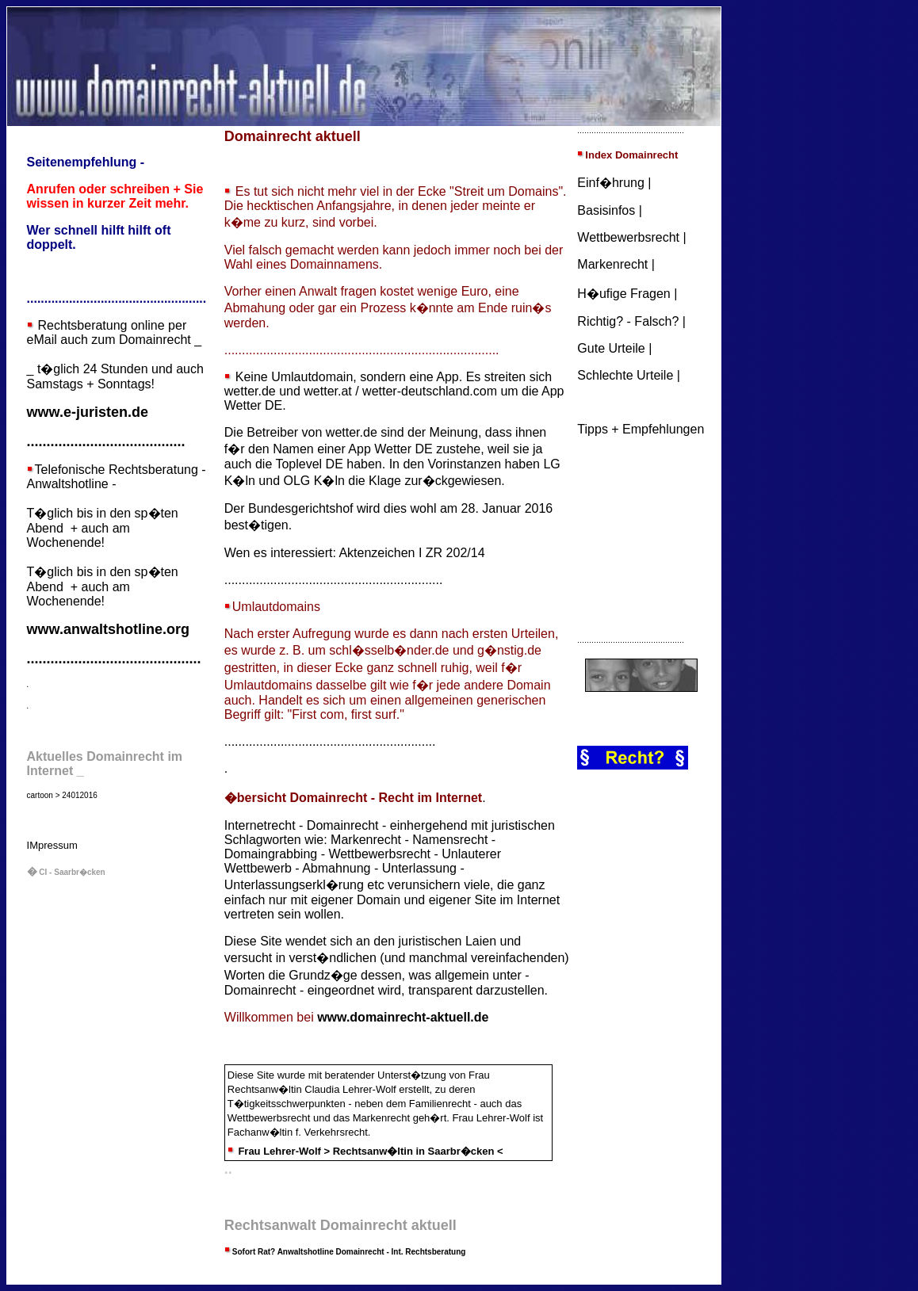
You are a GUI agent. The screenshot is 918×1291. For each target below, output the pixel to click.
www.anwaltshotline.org (108, 629)
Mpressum (53, 845)
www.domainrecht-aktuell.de (402, 1017)
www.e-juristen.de (87, 412)
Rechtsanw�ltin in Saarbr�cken (414, 1151)
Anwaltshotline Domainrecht (330, 1251)
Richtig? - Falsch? (628, 321)
